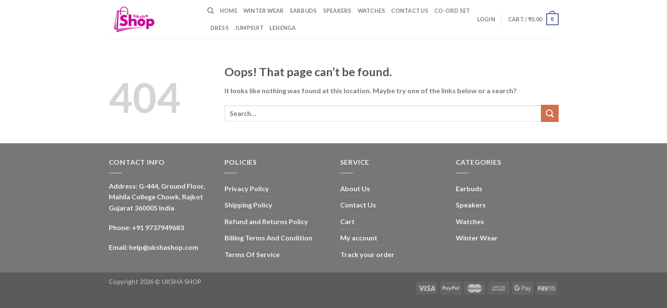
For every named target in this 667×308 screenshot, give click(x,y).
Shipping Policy (248, 205)
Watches (372, 10)
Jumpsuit (249, 27)
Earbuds (303, 10)
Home (228, 10)
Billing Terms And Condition (268, 238)
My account (358, 238)
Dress (219, 27)
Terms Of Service (252, 254)
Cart (347, 221)
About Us (355, 188)
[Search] (210, 11)
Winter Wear (263, 10)
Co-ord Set (452, 10)
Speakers (337, 10)
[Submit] (549, 113)
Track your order (367, 254)
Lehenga (282, 27)
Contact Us (409, 10)
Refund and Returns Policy (266, 221)
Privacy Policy (246, 188)
